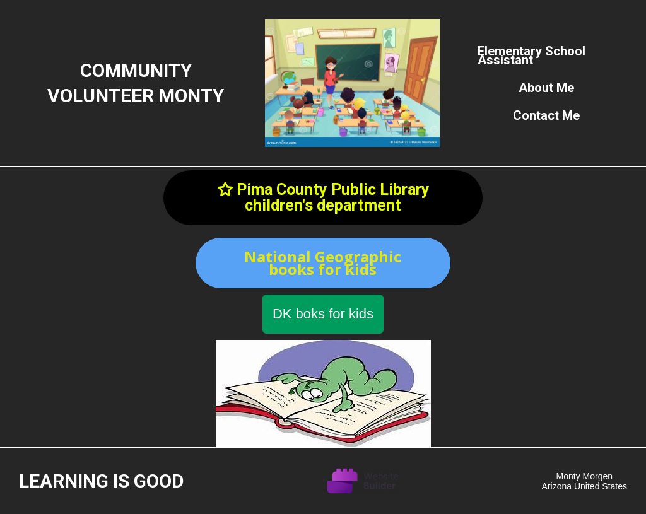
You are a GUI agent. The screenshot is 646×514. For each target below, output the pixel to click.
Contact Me (546, 115)
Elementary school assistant (531, 55)
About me (546, 87)
